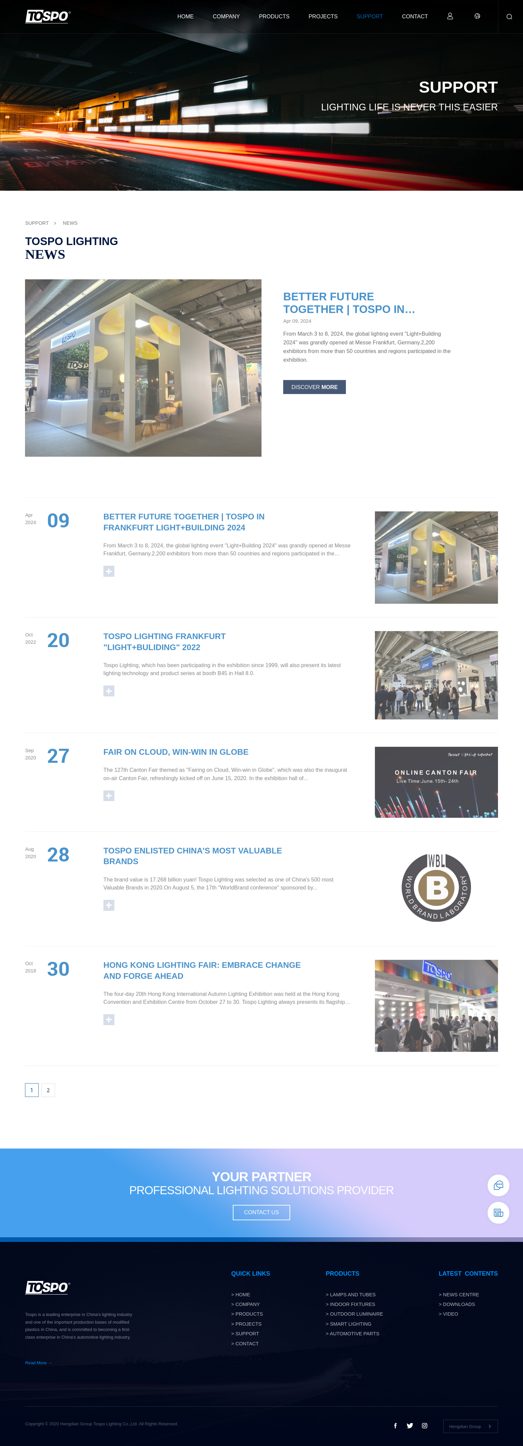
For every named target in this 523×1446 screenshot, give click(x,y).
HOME (185, 16)
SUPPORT (370, 16)
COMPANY (226, 16)
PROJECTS (323, 16)
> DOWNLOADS (457, 1304)
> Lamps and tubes (351, 1294)
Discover (315, 395)
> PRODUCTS (247, 1314)
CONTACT (415, 16)
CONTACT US (261, 1220)
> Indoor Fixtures (350, 1304)
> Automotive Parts (352, 1333)
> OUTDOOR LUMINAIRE (354, 1314)
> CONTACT (245, 1343)
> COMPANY (245, 1304)
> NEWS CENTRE (459, 1294)
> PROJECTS (246, 1324)
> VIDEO (448, 1314)
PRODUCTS (274, 16)
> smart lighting (349, 1324)
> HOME (240, 1294)
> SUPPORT (245, 1333)
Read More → (38, 1362)
